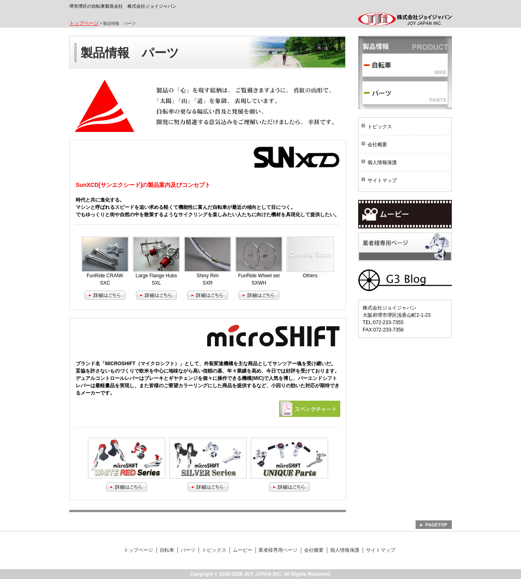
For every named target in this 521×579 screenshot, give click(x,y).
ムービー (405, 214)
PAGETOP (434, 524)
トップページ (84, 23)
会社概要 (377, 144)
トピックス (380, 126)
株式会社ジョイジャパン (405, 20)
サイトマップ (382, 180)
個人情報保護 (382, 162)
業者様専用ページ (405, 246)
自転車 (405, 65)
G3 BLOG (405, 280)
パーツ (405, 93)
